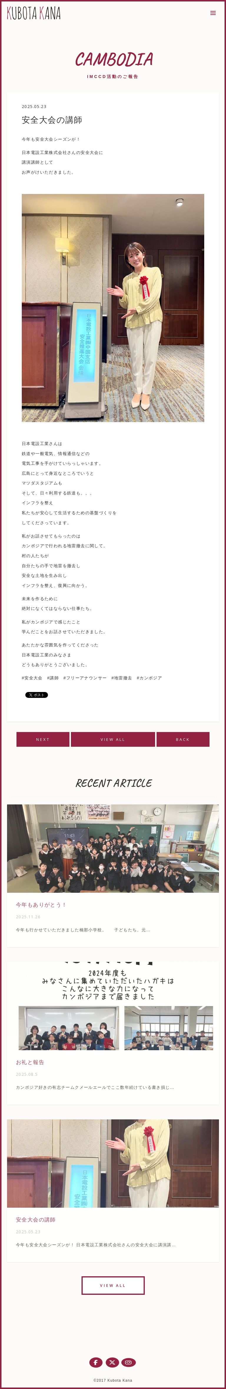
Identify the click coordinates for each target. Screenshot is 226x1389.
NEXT (43, 739)
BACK (183, 739)
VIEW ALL (113, 739)
